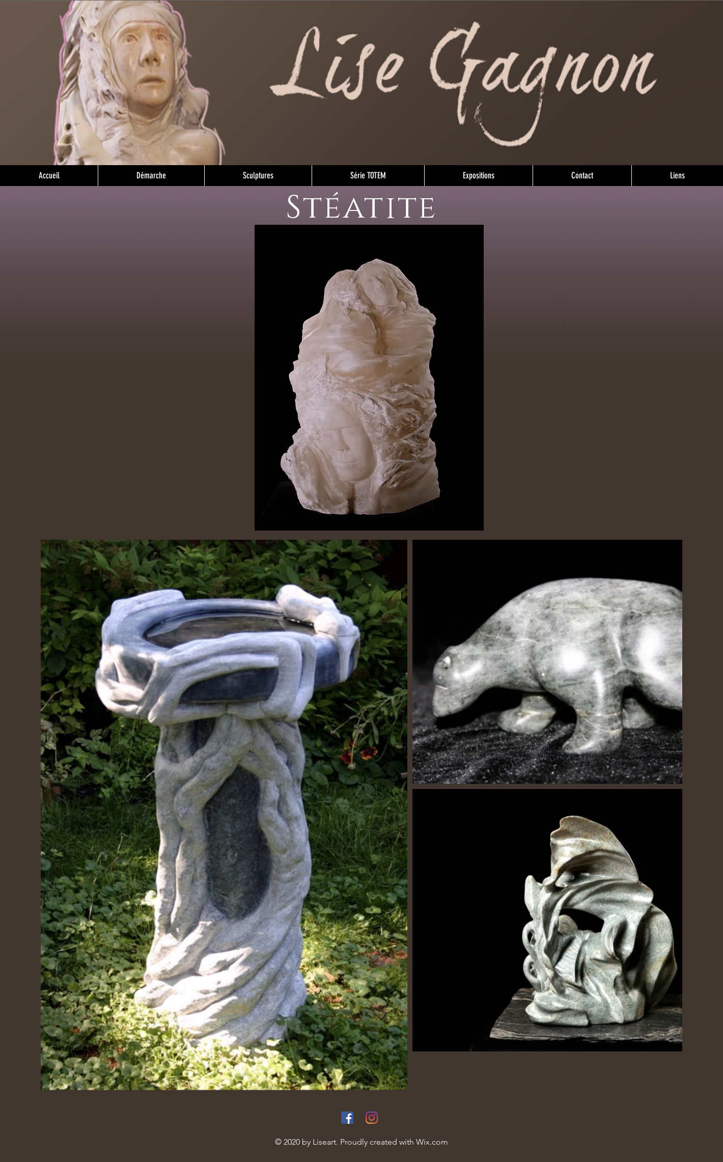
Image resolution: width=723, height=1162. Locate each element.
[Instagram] (372, 1118)
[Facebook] (347, 1118)
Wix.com (432, 1142)
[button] (258, 175)
